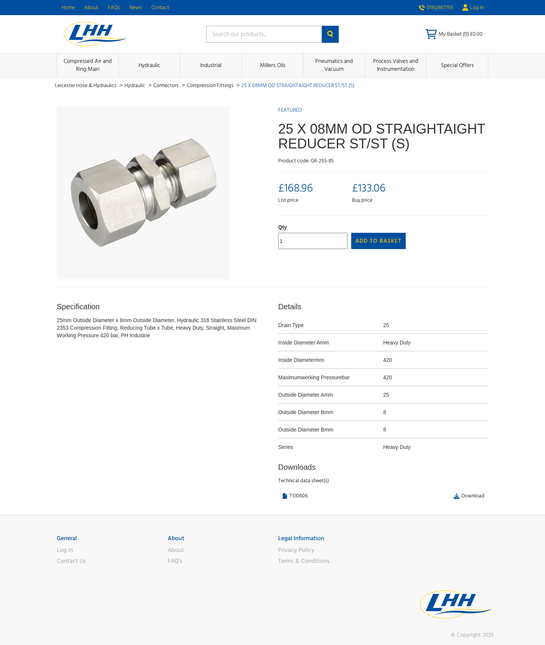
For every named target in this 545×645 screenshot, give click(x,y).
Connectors (166, 85)
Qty (282, 227)
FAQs (114, 7)
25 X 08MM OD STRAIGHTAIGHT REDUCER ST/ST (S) (297, 85)
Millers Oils (272, 65)
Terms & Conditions (304, 561)
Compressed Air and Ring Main (88, 65)
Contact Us (71, 561)
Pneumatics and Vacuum (334, 65)
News (135, 7)
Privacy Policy (296, 550)
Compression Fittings (211, 85)
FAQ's (175, 561)
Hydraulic (149, 65)
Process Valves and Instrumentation (395, 65)
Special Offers (457, 65)
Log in (65, 550)
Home (68, 7)
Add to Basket (378, 241)
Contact (160, 7)
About (91, 7)
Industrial (210, 65)
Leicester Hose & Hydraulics (86, 85)
